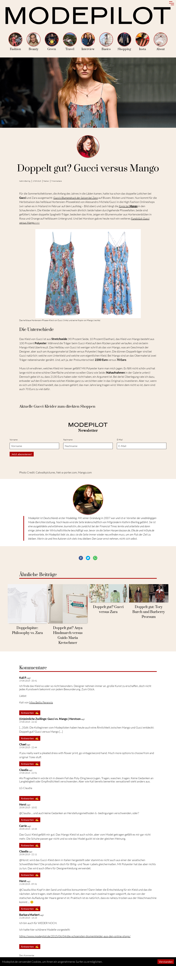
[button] (81, 588)
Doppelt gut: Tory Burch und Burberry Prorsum (148, 642)
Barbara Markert (29, 944)
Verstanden (166, 961)
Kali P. (23, 707)
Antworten (30, 743)
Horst (22, 834)
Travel (70, 42)
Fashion (15, 42)
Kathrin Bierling (24, 181)
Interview (88, 42)
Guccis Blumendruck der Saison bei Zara (75, 197)
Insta (142, 42)
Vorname (14, 470)
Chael (22, 774)
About (160, 42)
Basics (106, 42)
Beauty (33, 42)
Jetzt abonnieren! (21, 484)
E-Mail (120, 470)
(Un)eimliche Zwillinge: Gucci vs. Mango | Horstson (50, 748)
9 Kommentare (56, 181)
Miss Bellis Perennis (41, 732)
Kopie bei (128, 206)
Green (52, 42)
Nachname (68, 470)
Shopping (124, 42)
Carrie (23, 855)
